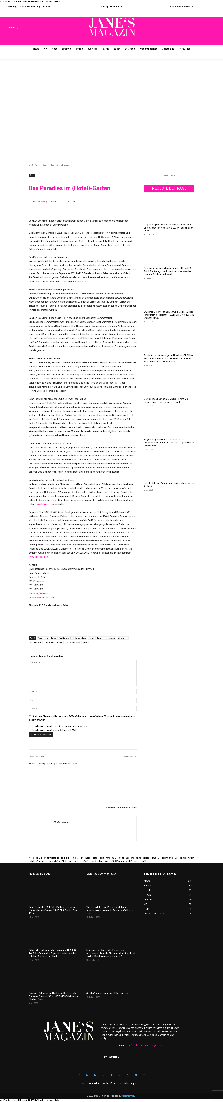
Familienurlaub (65, 638)
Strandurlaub (35, 642)
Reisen (38, 165)
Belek (53, 638)
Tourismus (49, 642)
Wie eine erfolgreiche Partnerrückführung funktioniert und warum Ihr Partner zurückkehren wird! (110, 910)
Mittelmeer (122, 638)
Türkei (59, 642)
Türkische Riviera (73, 642)
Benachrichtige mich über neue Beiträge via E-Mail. (54, 730)
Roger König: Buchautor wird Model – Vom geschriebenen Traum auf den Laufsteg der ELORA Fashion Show (169, 442)
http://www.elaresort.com (42, 597)
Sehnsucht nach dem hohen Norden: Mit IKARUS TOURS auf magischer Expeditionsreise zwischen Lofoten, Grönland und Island (168, 271)
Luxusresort (110, 638)
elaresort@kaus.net (39, 593)
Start (31, 165)
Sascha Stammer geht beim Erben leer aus (107, 993)
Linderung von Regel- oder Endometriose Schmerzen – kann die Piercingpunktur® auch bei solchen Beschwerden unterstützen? (110, 953)
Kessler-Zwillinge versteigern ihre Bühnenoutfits (53, 763)
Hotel (91, 638)
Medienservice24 (128, 1096)
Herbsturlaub (80, 638)
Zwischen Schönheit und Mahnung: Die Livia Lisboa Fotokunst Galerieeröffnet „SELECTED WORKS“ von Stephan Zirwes (169, 315)
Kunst (99, 638)
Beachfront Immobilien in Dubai (121, 807)
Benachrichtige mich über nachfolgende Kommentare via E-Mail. (60, 726)
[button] (14, 27)
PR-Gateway (41, 201)
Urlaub (86, 642)
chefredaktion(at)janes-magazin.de (144, 1045)
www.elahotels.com (45, 504)
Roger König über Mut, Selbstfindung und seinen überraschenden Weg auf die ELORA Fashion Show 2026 (169, 227)
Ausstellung (43, 638)
